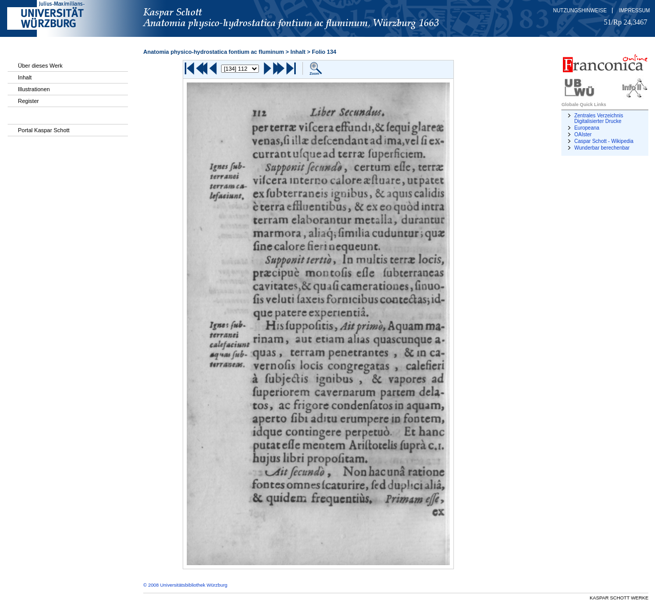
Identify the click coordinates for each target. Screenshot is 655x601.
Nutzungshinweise (580, 10)
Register (28, 101)
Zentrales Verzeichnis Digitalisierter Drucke (598, 118)
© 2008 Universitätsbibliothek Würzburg (185, 585)
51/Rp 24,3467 (625, 22)
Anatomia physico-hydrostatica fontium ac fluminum (213, 52)
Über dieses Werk (40, 66)
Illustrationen (34, 89)
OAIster (583, 134)
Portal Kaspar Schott (44, 130)
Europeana (586, 128)
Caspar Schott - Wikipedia (604, 141)
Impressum (634, 10)
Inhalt (25, 77)
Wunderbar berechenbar (601, 148)
